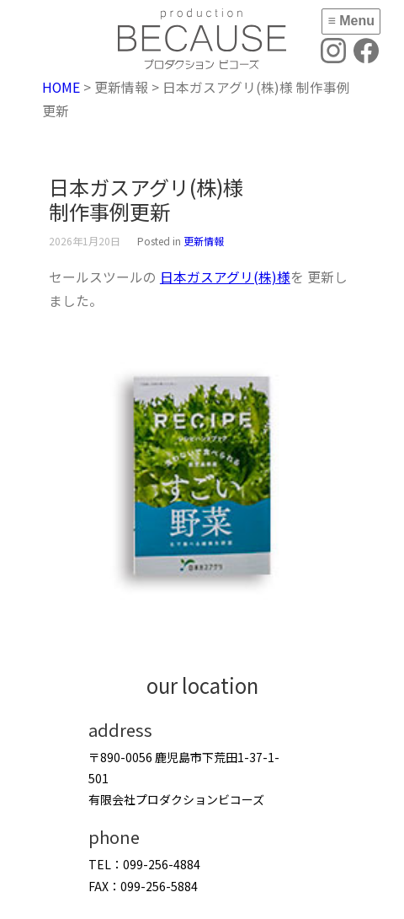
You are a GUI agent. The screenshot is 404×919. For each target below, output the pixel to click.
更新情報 (203, 241)
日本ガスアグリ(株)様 (225, 277)
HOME (61, 87)
